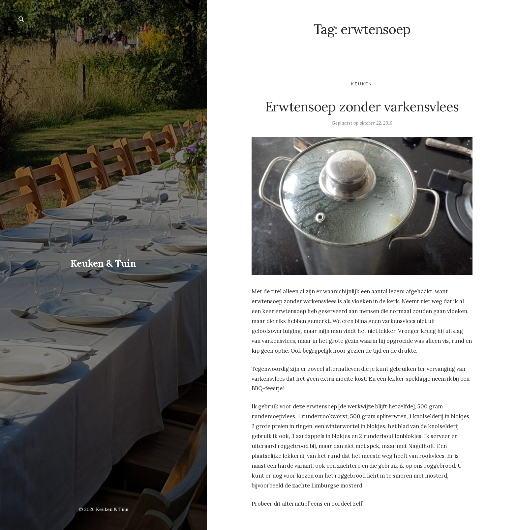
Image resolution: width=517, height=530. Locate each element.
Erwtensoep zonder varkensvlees (362, 106)
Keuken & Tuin (103, 263)
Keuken (362, 83)
